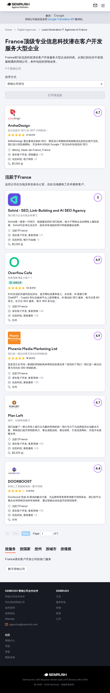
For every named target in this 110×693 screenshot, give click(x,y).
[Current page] (46, 533)
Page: (36, 533)
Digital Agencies (27, 29)
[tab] (10, 549)
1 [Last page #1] (57, 533)
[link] (95, 5)
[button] (55, 83)
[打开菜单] (103, 5)
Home (8, 29)
